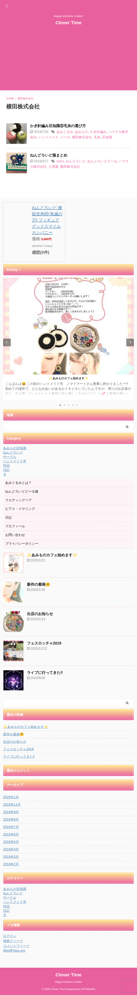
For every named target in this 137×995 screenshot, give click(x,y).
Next (130, 342)
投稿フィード (13, 941)
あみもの (81, 132)
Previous (7, 342)
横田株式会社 (82, 137)
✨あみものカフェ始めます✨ (68, 378)
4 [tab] (73, 405)
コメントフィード (16, 946)
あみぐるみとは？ (18, 482)
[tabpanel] (68, 338)
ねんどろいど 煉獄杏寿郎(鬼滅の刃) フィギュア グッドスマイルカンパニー (47, 220)
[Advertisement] (68, 61)
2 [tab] (64, 405)
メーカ (65, 137)
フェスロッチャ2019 (44, 643)
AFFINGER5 (88, 989)
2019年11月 (12, 804)
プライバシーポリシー (21, 543)
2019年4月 (11, 849)
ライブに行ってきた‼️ (45, 673)
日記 (8, 517)
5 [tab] (77, 405)
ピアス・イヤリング (20, 509)
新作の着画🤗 (38, 584)
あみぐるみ (64, 132)
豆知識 (107, 137)
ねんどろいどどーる (102, 161)
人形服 (53, 166)
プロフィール (15, 526)
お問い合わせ (15, 535)
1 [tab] (60, 405)
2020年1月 (11, 797)
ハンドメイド (48, 137)
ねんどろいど (75, 161)
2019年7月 (11, 827)
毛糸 (97, 137)
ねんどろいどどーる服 (21, 491)
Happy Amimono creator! (68, 982)
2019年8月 (11, 819)
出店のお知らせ (40, 614)
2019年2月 (11, 864)
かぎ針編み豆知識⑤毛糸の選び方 (58, 126)
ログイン (9, 936)
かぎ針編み (98, 132)
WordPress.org (14, 950)
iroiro (60, 161)
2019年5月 (11, 842)
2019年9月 (11, 812)
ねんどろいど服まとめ (48, 155)
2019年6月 (11, 834)
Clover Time (68, 22)
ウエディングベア (18, 500)
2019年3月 (11, 857)
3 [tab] (68, 405)
